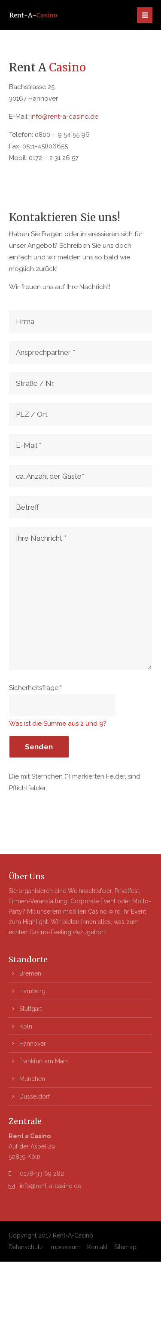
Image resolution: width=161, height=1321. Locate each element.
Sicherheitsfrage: (35, 688)
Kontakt (97, 1247)
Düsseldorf (34, 1096)
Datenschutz (26, 1247)
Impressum (65, 1247)
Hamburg (32, 991)
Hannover (32, 1043)
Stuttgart (30, 1008)
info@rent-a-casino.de (64, 116)
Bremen (30, 973)
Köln (25, 1026)
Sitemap (125, 1247)
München (32, 1078)
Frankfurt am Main (43, 1061)
